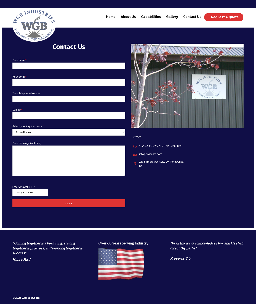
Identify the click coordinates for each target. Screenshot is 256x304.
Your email (68, 83)
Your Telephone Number (68, 99)
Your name (68, 66)
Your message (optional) (68, 162)
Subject (68, 116)
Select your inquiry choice (68, 133)
